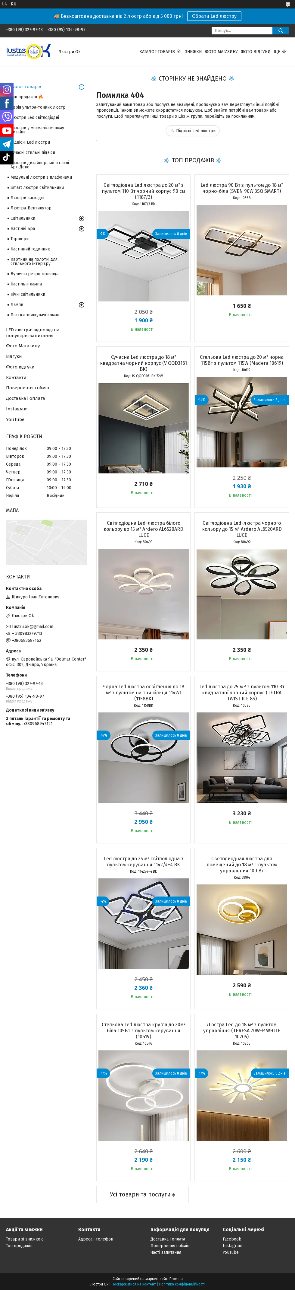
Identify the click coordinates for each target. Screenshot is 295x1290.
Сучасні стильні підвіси (33, 152)
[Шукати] (280, 30)
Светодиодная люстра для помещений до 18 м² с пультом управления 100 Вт (241, 865)
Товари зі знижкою (25, 1239)
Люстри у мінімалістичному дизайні (37, 130)
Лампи (17, 304)
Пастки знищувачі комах (35, 314)
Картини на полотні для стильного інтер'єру (34, 261)
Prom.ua (176, 1279)
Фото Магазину (23, 346)
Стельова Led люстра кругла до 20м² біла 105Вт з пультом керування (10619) (143, 1031)
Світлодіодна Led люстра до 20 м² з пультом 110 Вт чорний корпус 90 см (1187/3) (143, 191)
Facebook (232, 1239)
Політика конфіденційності (182, 1284)
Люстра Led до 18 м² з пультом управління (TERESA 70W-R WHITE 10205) (241, 1031)
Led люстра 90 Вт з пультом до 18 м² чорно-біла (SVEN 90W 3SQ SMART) (241, 188)
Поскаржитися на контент (134, 1284)
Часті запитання (166, 1252)
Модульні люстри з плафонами (41, 177)
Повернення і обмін (27, 387)
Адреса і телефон (95, 1239)
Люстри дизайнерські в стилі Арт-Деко (40, 165)
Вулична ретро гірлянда (34, 273)
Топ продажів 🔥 (27, 97)
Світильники (23, 218)
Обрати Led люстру (214, 16)
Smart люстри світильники (37, 187)
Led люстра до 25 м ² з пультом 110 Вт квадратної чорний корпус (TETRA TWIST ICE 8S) (241, 693)
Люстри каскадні (27, 197)
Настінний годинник (30, 249)
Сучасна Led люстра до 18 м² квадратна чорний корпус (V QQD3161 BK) (143, 363)
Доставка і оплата (25, 398)
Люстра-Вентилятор (31, 208)
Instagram (17, 409)
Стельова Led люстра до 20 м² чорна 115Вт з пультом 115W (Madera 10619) (242, 360)
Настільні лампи (26, 284)
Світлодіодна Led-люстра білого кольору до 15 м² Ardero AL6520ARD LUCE (143, 529)
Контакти (16, 377)
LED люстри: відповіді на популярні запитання (33, 332)
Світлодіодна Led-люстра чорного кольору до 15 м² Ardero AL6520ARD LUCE (242, 529)
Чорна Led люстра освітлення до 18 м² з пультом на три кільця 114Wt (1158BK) (143, 693)
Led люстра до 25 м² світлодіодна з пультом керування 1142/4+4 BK (143, 862)
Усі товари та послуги (140, 1194)
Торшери (20, 238)
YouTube (15, 419)
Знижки (193, 51)
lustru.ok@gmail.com (32, 626)
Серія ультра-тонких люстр (38, 107)
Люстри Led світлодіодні (35, 117)
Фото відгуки (256, 51)
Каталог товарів (157, 51)
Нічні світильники (28, 294)
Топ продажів (19, 1245)
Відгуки (14, 356)
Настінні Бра (23, 228)
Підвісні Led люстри (196, 130)
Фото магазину (221, 51)
